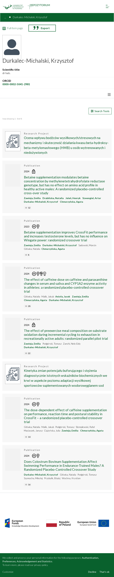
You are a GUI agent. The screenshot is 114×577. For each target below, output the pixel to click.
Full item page (13, 28)
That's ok (104, 571)
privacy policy (41, 564)
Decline (92, 571)
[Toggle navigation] (107, 6)
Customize (7, 571)
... (5, 17)
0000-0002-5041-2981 (16, 84)
